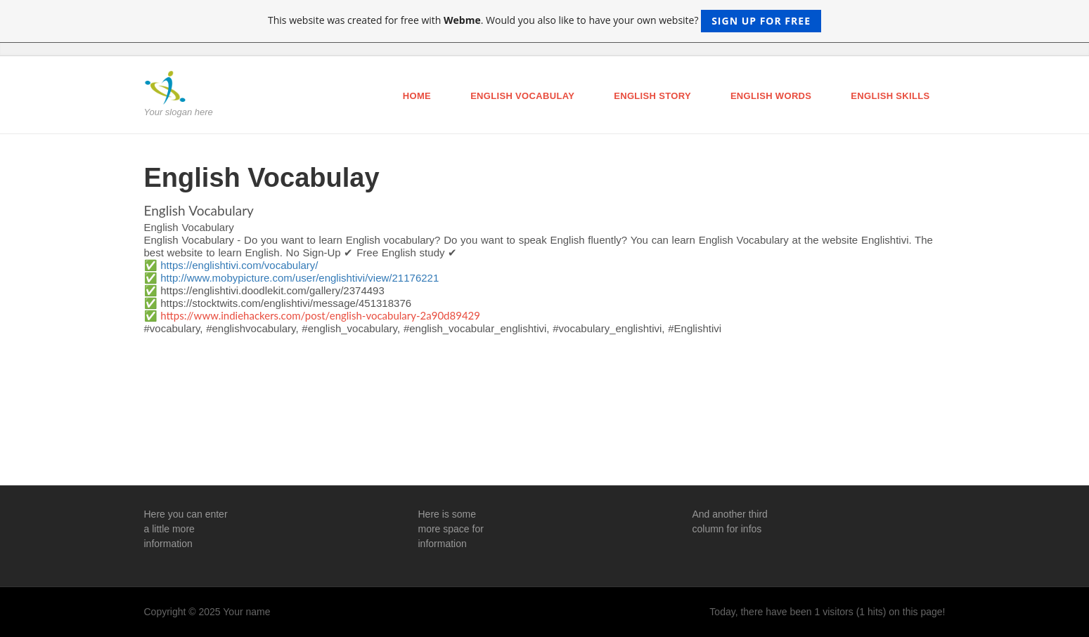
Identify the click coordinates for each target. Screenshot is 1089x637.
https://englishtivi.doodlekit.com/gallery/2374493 (272, 290)
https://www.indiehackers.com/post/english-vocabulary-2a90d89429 (320, 315)
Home (417, 96)
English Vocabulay (522, 96)
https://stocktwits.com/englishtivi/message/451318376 (285, 303)
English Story (652, 96)
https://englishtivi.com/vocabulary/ (239, 265)
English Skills (890, 96)
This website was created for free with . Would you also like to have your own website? (544, 21)
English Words (770, 96)
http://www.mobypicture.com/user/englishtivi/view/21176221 (299, 278)
